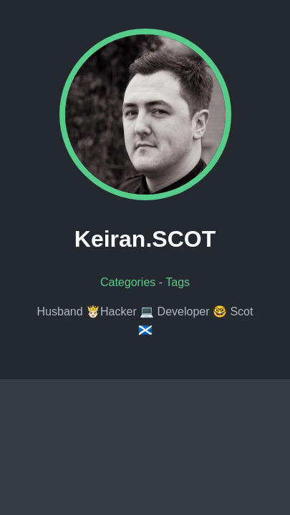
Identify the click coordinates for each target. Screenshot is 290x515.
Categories (127, 282)
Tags (177, 282)
